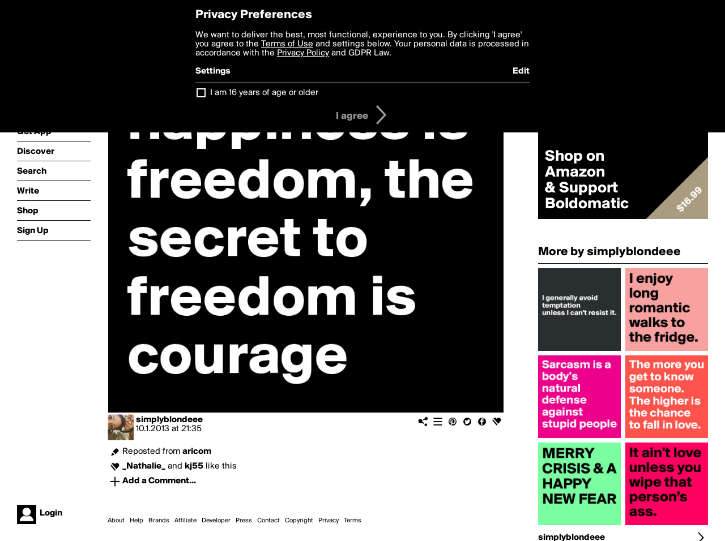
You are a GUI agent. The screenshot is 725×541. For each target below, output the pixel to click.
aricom (196, 451)
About (116, 520)
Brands (158, 520)
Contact (268, 520)
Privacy (328, 520)
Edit (521, 71)
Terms (352, 520)
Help (136, 520)
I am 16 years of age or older (264, 92)
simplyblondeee (169, 419)
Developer (216, 520)
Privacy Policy (303, 53)
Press (244, 520)
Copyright (299, 520)
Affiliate (185, 520)
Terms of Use (287, 44)
